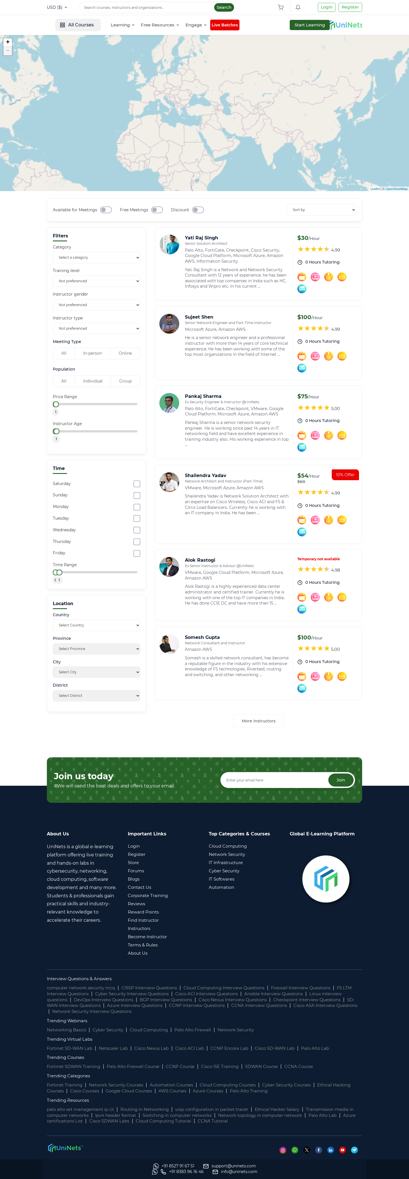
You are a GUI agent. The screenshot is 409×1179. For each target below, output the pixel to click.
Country (61, 615)
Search (224, 7)
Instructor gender (70, 294)
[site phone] (286, 1172)
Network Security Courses (121, 1085)
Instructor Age (67, 423)
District (60, 685)
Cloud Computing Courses (241, 1085)
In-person (92, 353)
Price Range (65, 396)
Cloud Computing (157, 1030)
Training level (66, 270)
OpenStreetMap (396, 189)
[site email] (339, 1172)
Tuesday (61, 518)
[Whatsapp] (296, 1150)
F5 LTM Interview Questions (78, 994)
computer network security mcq (84, 988)
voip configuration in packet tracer (223, 1109)
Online (125, 353)
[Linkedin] (333, 1150)
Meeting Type (67, 341)
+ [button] (8, 42)
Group (125, 381)
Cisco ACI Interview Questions (237, 994)
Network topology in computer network (298, 1115)
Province (62, 638)
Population (64, 369)
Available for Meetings (75, 209)
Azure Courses (240, 1091)
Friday (59, 552)
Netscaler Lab (117, 1048)
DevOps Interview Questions (131, 1000)
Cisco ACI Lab (198, 1048)
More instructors (259, 721)
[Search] (157, 7)
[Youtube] (345, 1150)
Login (327, 7)
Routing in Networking (151, 1109)
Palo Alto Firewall (203, 1030)
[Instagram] (284, 1150)
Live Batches (269, 24)
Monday (61, 506)
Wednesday (64, 529)
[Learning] (165, 25)
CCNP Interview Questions (270, 1006)
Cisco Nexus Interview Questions (271, 1000)
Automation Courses (180, 1085)
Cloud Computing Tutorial (211, 1121)
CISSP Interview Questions (158, 988)
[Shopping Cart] (282, 7)
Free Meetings (134, 209)
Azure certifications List (98, 1121)
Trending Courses (67, 1058)
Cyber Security (113, 1030)
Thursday (62, 541)
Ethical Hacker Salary (293, 1109)
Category (62, 247)
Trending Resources (70, 1100)
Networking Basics (68, 1030)
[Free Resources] (202, 25)
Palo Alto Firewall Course (138, 1067)
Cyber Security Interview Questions (156, 994)
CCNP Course (188, 1067)
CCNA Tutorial (263, 1121)
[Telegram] (356, 1150)
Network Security (249, 1030)
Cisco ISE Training (230, 1067)
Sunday (60, 494)
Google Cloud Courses (155, 1091)
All (63, 353)
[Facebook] (320, 1150)
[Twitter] (308, 1150)
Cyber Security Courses (305, 1085)
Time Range (65, 564)
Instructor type (68, 318)
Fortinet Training (66, 1085)
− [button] (8, 51)
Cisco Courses (108, 1091)
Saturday (62, 483)
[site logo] (68, 25)
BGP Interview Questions (199, 1000)
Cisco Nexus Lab (158, 1048)
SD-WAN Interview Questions (132, 1006)
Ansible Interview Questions (310, 994)
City (57, 662)
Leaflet (375, 189)
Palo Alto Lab (331, 1048)
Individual (93, 381)
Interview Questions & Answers (82, 979)
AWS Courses (202, 1091)
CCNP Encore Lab (241, 1048)
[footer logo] (65, 1148)
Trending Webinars (68, 1021)
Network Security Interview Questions (196, 1011)
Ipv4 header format (142, 1115)
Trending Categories (70, 1076)
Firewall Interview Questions (322, 988)
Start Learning (342, 25)
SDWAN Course (275, 1067)
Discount (180, 209)
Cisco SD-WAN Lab (289, 1048)
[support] (123, 1172)
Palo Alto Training (283, 1091)
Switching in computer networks (208, 1115)
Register (350, 7)
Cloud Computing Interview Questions (239, 988)
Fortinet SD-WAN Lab (71, 1048)
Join (340, 780)
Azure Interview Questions (203, 1006)
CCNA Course (314, 1067)
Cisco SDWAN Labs (153, 1121)
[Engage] (239, 25)
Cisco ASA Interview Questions (111, 1011)
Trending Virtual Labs (71, 1039)
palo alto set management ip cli (83, 1109)
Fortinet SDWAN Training (75, 1067)
